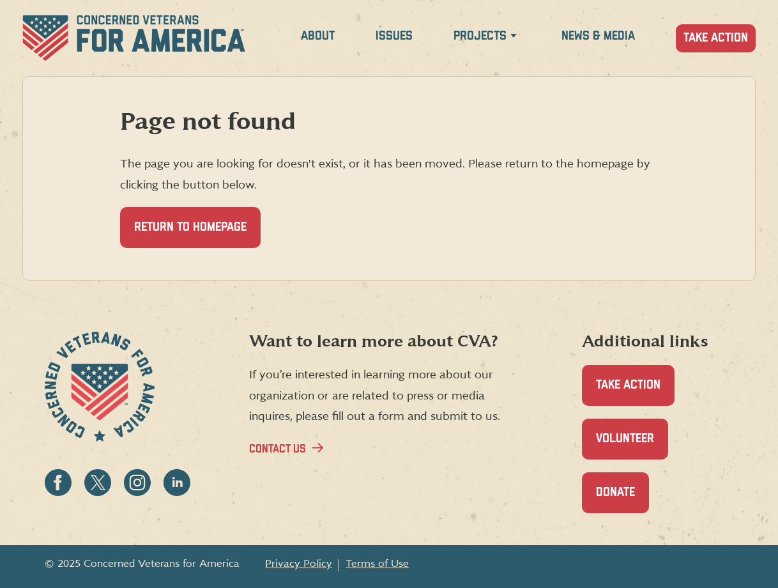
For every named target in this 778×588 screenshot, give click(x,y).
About (318, 36)
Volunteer (632, 446)
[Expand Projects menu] (514, 38)
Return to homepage (190, 227)
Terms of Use (377, 563)
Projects (480, 36)
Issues (394, 36)
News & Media (598, 36)
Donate (622, 499)
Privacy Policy (298, 563)
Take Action (715, 38)
